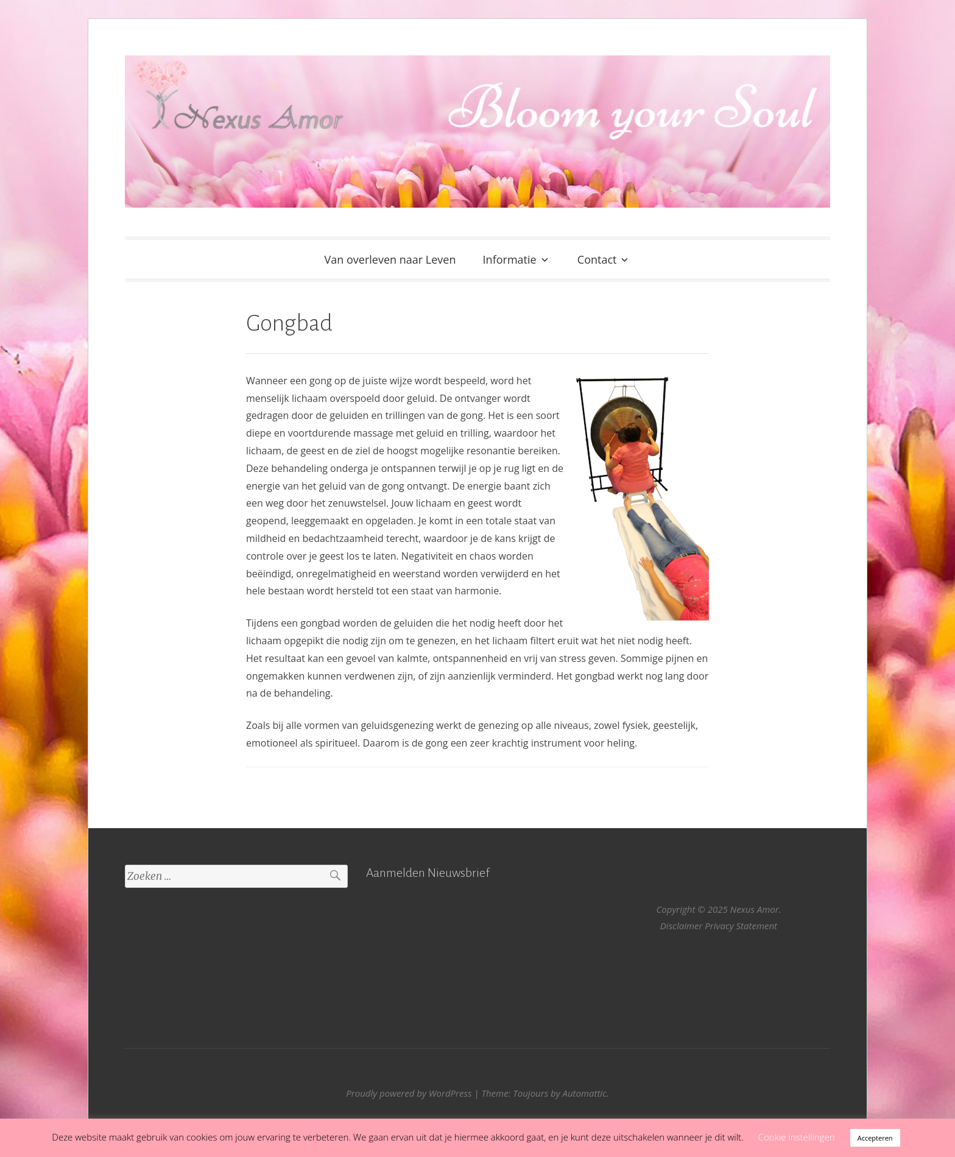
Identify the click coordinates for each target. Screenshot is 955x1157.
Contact (597, 259)
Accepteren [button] (875, 1137)
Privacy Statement (741, 926)
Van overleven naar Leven (390, 259)
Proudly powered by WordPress (408, 1093)
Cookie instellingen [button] (796, 1137)
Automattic (584, 1093)
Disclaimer (681, 926)
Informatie (510, 259)
